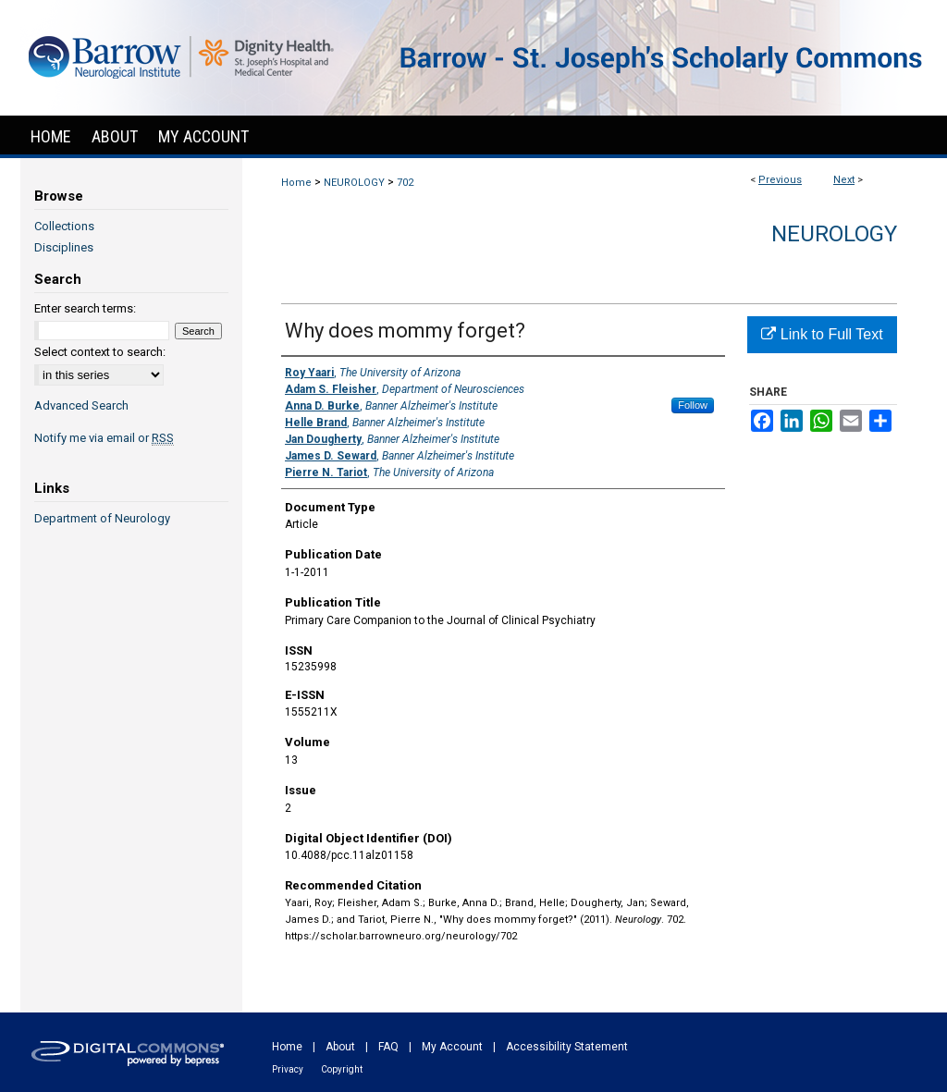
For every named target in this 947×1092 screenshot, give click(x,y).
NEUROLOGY (354, 183)
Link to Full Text (821, 334)
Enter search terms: (85, 308)
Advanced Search (81, 405)
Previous (780, 180)
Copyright (342, 1069)
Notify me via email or (104, 438)
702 (405, 183)
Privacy (287, 1069)
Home (296, 183)
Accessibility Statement (567, 1046)
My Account (452, 1046)
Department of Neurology (102, 518)
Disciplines (63, 247)
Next (844, 180)
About (340, 1046)
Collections (64, 226)
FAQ (388, 1046)
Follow (692, 405)
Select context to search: (100, 352)
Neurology (834, 234)
